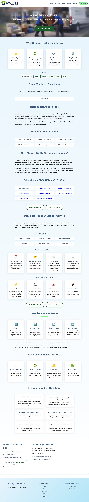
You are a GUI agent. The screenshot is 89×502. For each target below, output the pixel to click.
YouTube (44, 76)
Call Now (83, 3)
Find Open (65, 76)
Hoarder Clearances (44, 188)
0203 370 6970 (11, 454)
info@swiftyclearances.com (13, 457)
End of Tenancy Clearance (65, 193)
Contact (75, 3)
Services (57, 3)
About (63, 3)
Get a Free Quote (54, 207)
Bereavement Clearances (64, 188)
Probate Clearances (24, 193)
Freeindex (51, 76)
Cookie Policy (72, 488)
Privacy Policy (72, 486)
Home (51, 3)
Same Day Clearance (44, 193)
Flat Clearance (24, 198)
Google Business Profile (27, 76)
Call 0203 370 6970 (44, 29)
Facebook (37, 76)
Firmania (58, 76)
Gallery (69, 3)
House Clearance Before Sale (44, 198)
